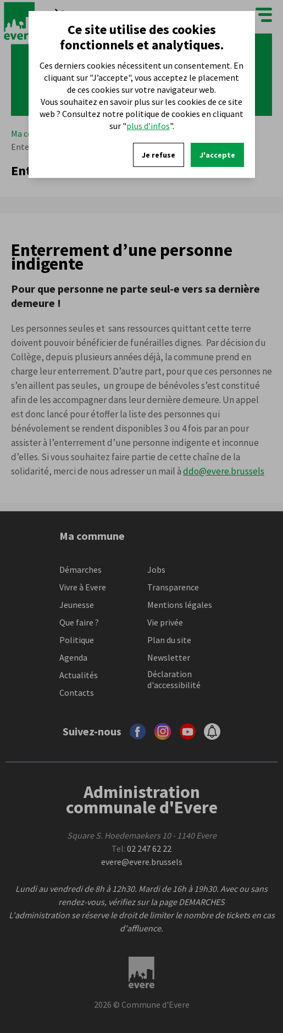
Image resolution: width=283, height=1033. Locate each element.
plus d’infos (148, 125)
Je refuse (158, 155)
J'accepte (217, 155)
